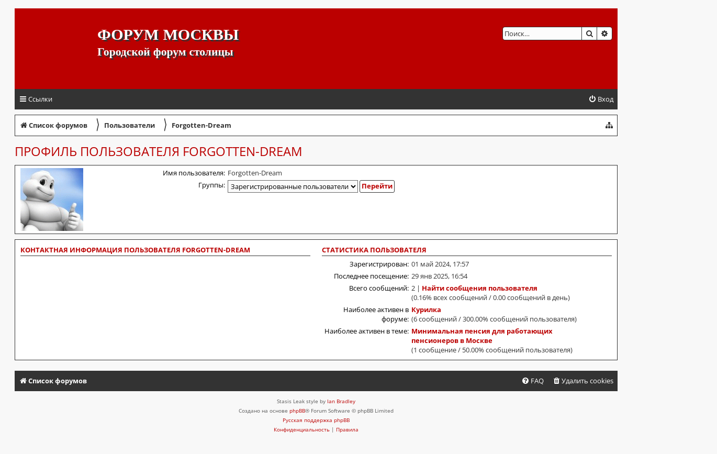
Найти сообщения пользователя (479, 288)
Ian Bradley (341, 401)
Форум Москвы (168, 34)
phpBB (297, 410)
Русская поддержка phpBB (316, 420)
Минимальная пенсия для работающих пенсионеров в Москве (482, 335)
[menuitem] (601, 99)
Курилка (426, 309)
